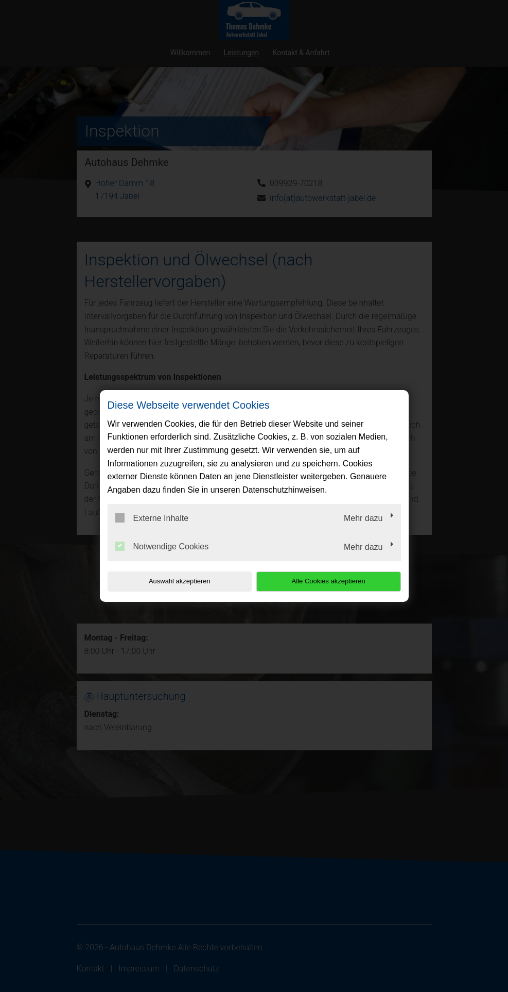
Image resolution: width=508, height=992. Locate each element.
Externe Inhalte (152, 518)
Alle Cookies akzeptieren (335, 581)
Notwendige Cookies (162, 546)
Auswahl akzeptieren (173, 581)
